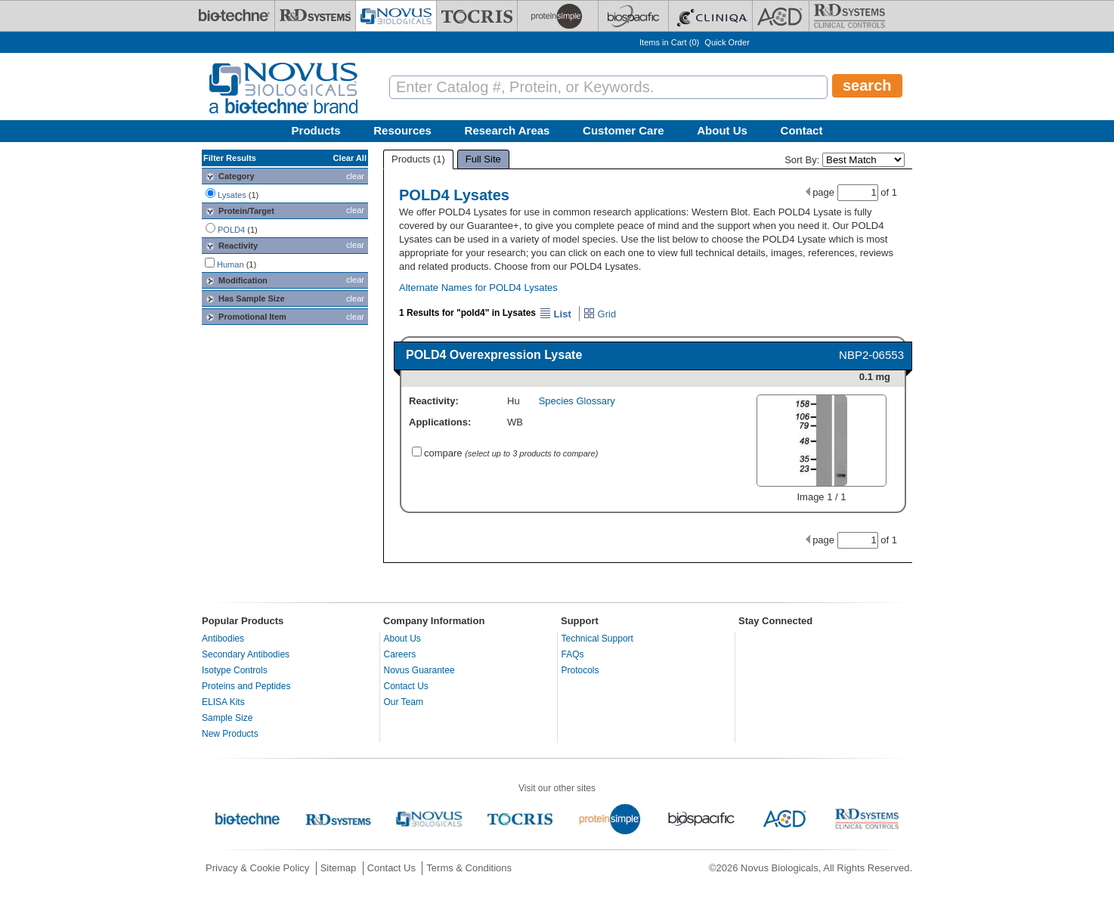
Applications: (440, 422)
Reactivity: (434, 401)
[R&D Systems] (315, 16)
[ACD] (781, 16)
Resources (402, 130)
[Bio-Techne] (234, 16)
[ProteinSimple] (558, 16)
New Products (230, 733)
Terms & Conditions (469, 868)
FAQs (573, 654)
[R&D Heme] (849, 16)
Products (316, 130)
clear (355, 176)
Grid (599, 314)
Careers (400, 654)
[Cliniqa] (710, 16)
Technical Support (597, 638)
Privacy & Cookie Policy (257, 868)
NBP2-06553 (871, 354)
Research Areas (507, 130)
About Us (722, 130)
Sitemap (338, 868)
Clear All (350, 157)
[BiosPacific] (633, 16)
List (555, 314)
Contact (802, 130)
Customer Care (623, 130)
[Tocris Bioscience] (477, 16)
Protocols (580, 670)
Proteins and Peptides (246, 686)
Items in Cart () (669, 42)
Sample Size (227, 718)
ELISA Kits (223, 702)
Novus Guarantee (419, 670)
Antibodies (223, 638)
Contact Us (406, 686)
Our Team (403, 702)
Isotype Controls (235, 670)
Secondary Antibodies (245, 654)
